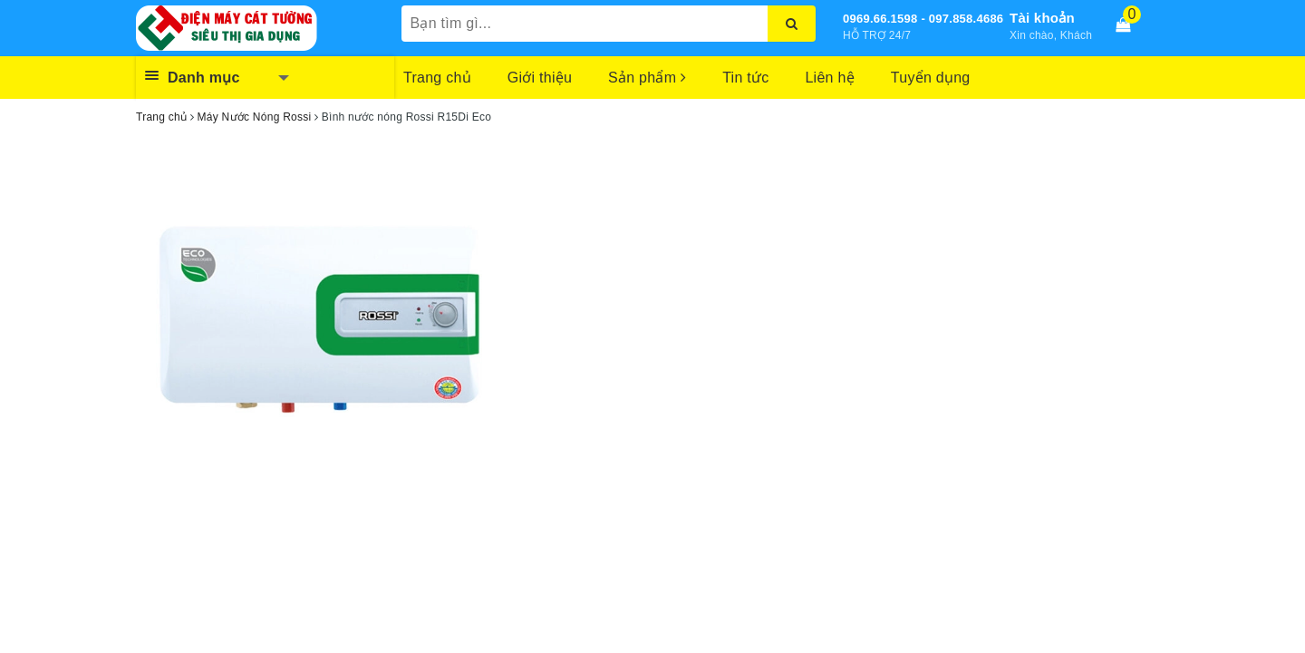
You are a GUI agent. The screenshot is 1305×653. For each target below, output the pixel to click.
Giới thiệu (540, 77)
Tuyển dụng (931, 77)
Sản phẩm (647, 77)
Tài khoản (1042, 17)
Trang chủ (437, 77)
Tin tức (745, 77)
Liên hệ (829, 77)
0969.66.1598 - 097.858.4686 (923, 18)
